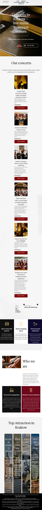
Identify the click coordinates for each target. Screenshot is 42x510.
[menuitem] (18, 1)
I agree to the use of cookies (20, 496)
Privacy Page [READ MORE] (20, 495)
